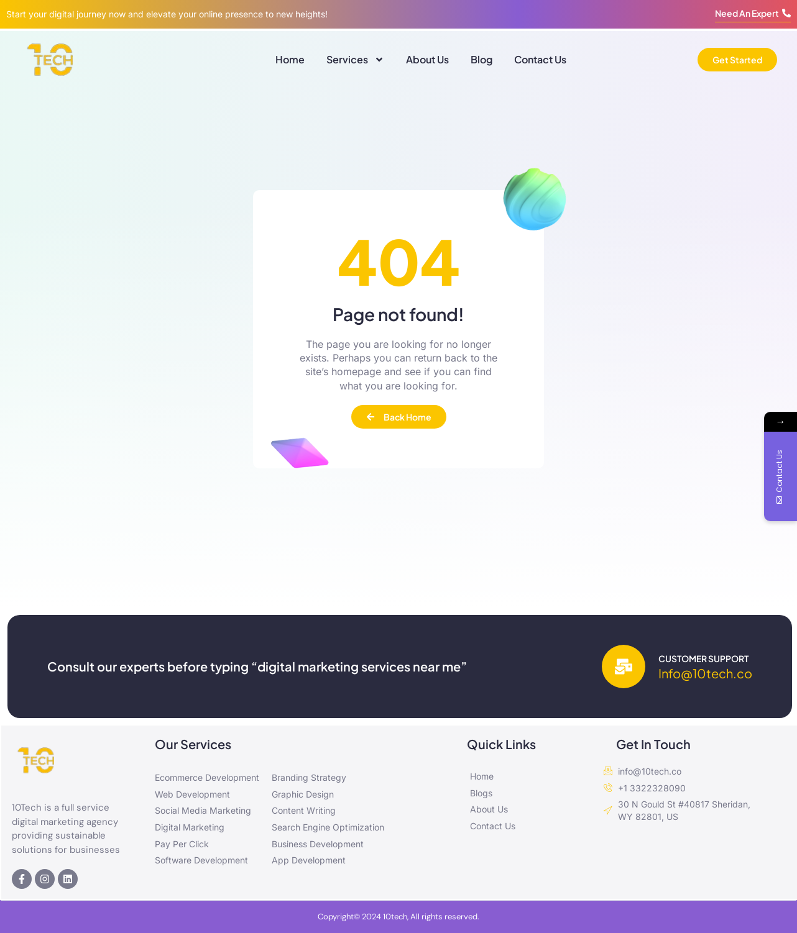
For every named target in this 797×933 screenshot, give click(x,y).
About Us (427, 59)
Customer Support (703, 658)
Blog (481, 59)
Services (355, 59)
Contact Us (540, 59)
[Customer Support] (623, 666)
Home (290, 59)
